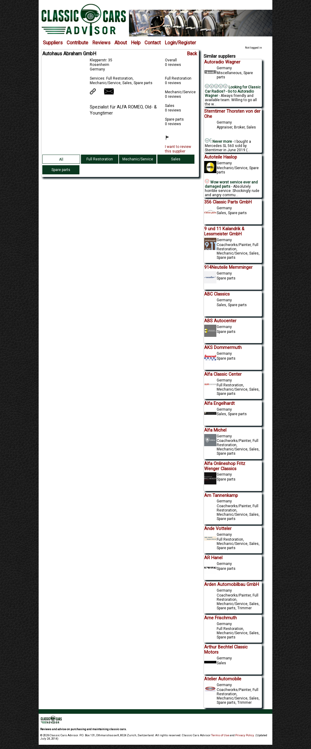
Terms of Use (220, 735)
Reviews (101, 43)
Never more (218, 141)
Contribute (77, 43)
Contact (153, 43)
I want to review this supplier (178, 149)
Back (192, 53)
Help (136, 43)
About (120, 43)
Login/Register (180, 43)
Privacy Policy (244, 735)
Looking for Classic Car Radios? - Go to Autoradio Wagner (233, 91)
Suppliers (53, 43)
